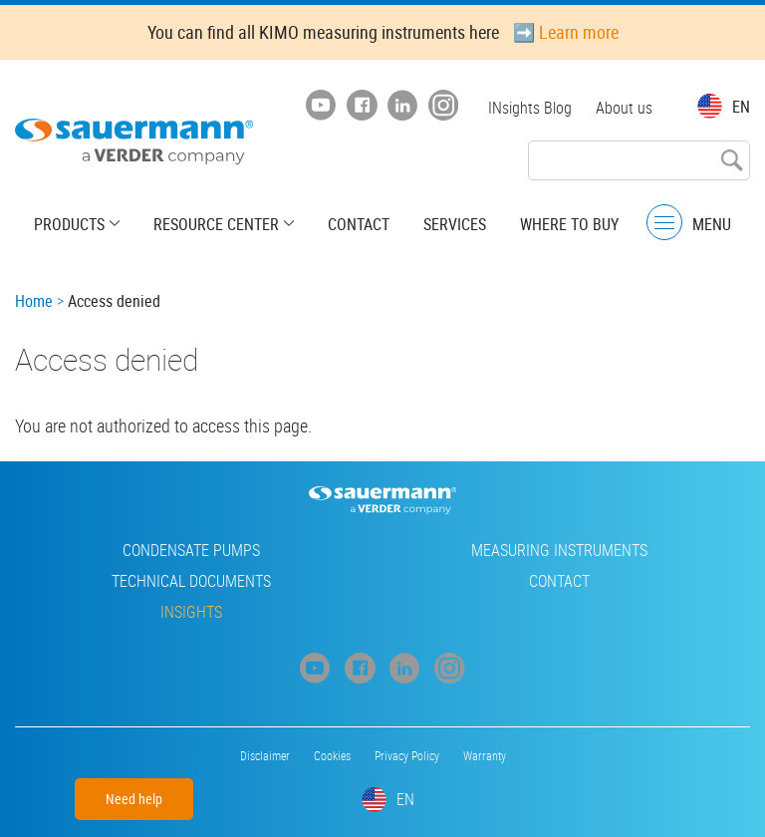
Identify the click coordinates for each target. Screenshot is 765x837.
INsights (191, 612)
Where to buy (569, 224)
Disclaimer (265, 755)
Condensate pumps (191, 550)
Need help (134, 798)
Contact (358, 224)
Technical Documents (191, 581)
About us (624, 108)
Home (34, 301)
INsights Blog (530, 108)
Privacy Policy (407, 755)
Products (69, 224)
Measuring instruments (559, 550)
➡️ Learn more (566, 32)
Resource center (216, 224)
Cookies (332, 755)
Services (454, 224)
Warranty (484, 755)
